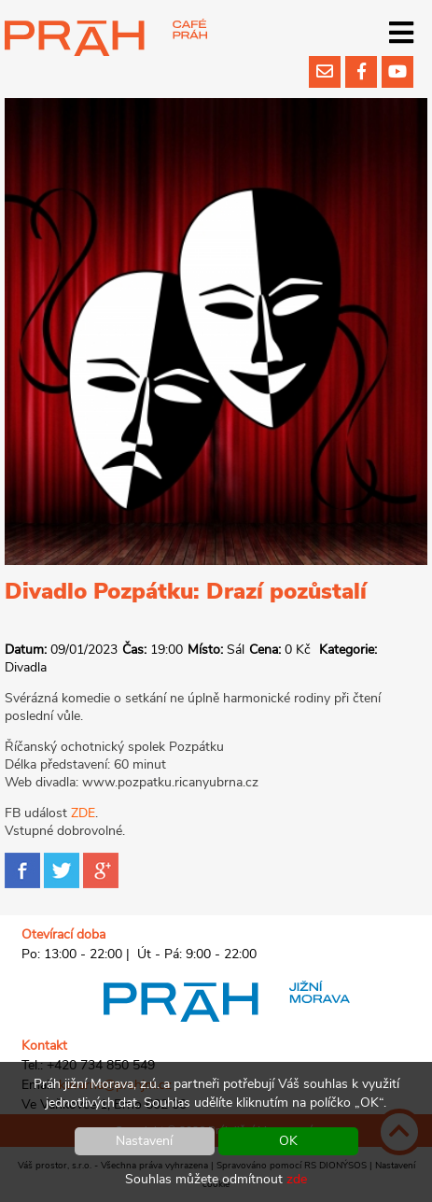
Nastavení (144, 1141)
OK (288, 1141)
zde (296, 1179)
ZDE (83, 813)
